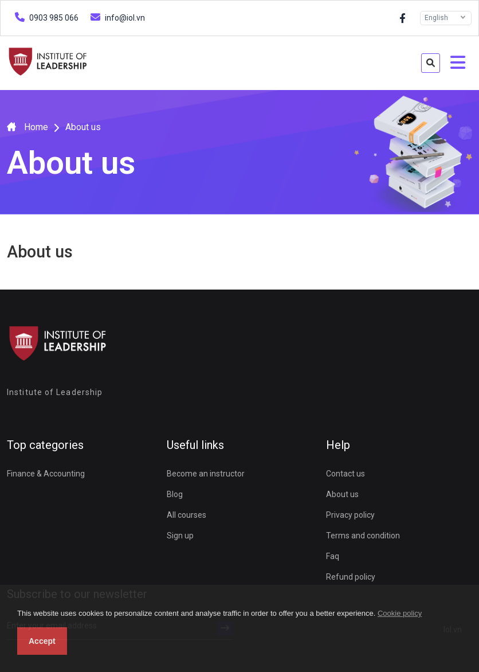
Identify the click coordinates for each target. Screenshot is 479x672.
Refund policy (350, 576)
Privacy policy (350, 514)
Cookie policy (400, 613)
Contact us (345, 473)
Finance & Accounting (46, 473)
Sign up (180, 535)
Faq (332, 556)
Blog (175, 494)
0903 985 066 (45, 17)
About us (342, 494)
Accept (42, 641)
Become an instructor (206, 473)
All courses (186, 514)
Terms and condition (363, 535)
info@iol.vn (116, 17)
